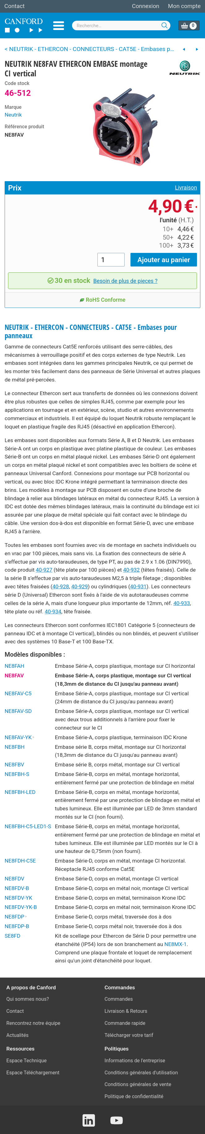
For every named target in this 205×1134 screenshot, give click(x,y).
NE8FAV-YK (20, 737)
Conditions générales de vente (138, 1084)
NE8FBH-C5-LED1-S (28, 826)
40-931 (138, 586)
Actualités (17, 1035)
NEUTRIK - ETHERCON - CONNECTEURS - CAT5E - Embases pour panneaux (91, 331)
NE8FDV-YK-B (21, 907)
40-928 (61, 586)
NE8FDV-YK (18, 898)
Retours (138, 1011)
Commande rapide (125, 1023)
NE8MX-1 (175, 944)
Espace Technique (26, 1061)
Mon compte (184, 6)
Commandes (119, 999)
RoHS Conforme (102, 300)
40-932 (131, 570)
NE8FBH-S (17, 774)
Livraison (186, 188)
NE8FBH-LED (20, 792)
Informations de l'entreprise (135, 1061)
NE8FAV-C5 (18, 693)
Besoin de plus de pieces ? (125, 281)
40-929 (79, 586)
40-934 (53, 611)
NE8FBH (15, 747)
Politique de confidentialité (134, 1096)
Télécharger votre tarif (129, 1035)
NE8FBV (14, 764)
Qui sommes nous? (27, 999)
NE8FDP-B (17, 926)
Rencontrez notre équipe (33, 1023)
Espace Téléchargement (33, 1073)
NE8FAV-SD (18, 711)
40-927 (44, 570)
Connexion (145, 6)
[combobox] (121, 25)
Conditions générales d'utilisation (141, 1073)
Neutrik (13, 115)
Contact (14, 6)
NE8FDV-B (17, 888)
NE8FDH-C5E (20, 861)
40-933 (181, 603)
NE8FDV (14, 879)
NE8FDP (16, 917)
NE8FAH (14, 666)
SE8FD (12, 936)
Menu (58, 25)
